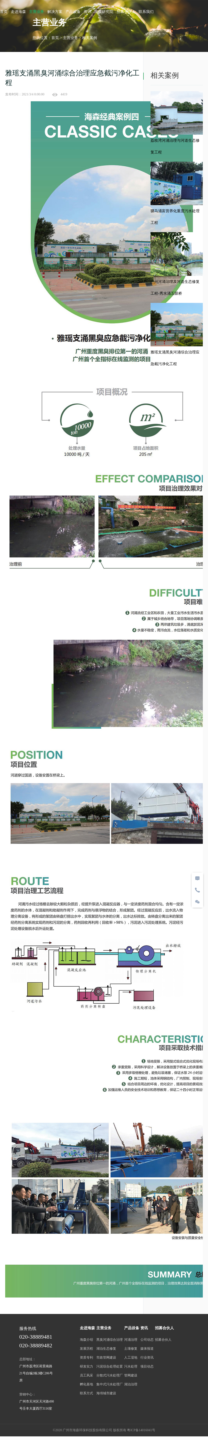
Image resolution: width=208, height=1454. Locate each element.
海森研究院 (103, 12)
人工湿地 (131, 1360)
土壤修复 (131, 1351)
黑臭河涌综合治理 (109, 1342)
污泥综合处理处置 (109, 1369)
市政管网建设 (106, 1360)
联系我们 (146, 12)
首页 (4, 12)
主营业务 (36, 12)
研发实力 (86, 1369)
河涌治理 (131, 1342)
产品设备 (73, 12)
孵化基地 (86, 1386)
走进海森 (18, 12)
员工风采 (86, 1378)
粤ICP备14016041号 (141, 1428)
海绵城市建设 (106, 1395)
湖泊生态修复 (106, 1351)
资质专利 (86, 1360)
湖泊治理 (131, 1386)
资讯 (87, 12)
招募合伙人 (126, 12)
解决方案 (54, 12)
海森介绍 (86, 1342)
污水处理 (131, 1369)
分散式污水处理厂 (109, 1378)
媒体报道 (148, 1351)
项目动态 (148, 1369)
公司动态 (148, 1342)
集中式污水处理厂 (109, 1386)
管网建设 (131, 1378)
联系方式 (86, 1395)
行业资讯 (148, 1360)
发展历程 (86, 1351)
